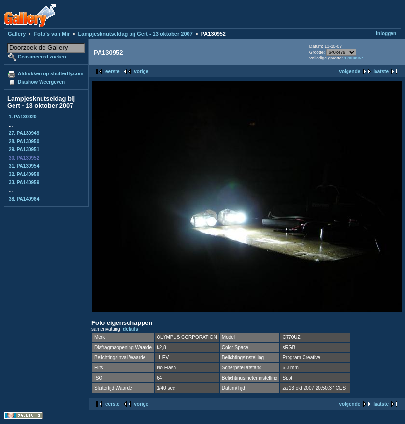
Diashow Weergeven (41, 82)
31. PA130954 (24, 166)
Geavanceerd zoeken (42, 56)
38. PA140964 (24, 199)
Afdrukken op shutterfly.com (50, 73)
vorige (141, 71)
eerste (112, 71)
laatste (381, 71)
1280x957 (353, 58)
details (130, 329)
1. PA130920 (23, 116)
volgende (349, 71)
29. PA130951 (24, 149)
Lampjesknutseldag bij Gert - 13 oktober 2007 (135, 34)
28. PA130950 (24, 141)
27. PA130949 (24, 133)
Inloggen (386, 33)
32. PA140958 (24, 174)
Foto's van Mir (52, 34)
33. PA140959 (24, 182)
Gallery (17, 34)
